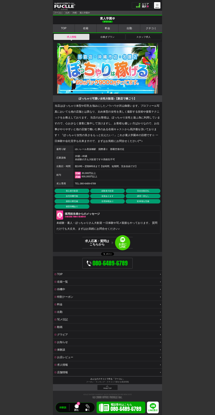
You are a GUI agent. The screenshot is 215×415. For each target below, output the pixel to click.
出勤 (129, 28)
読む (76, 409)
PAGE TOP (107, 388)
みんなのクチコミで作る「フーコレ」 (107, 379)
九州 (67, 13)
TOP (64, 28)
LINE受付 (153, 410)
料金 (107, 28)
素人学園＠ (85, 13)
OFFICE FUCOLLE (110, 397)
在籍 (85, 28)
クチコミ (151, 28)
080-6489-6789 (88, 183)
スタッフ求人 (143, 37)
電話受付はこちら (126, 408)
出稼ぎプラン (107, 37)
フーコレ (58, 13)
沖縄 (75, 13)
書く (87, 409)
